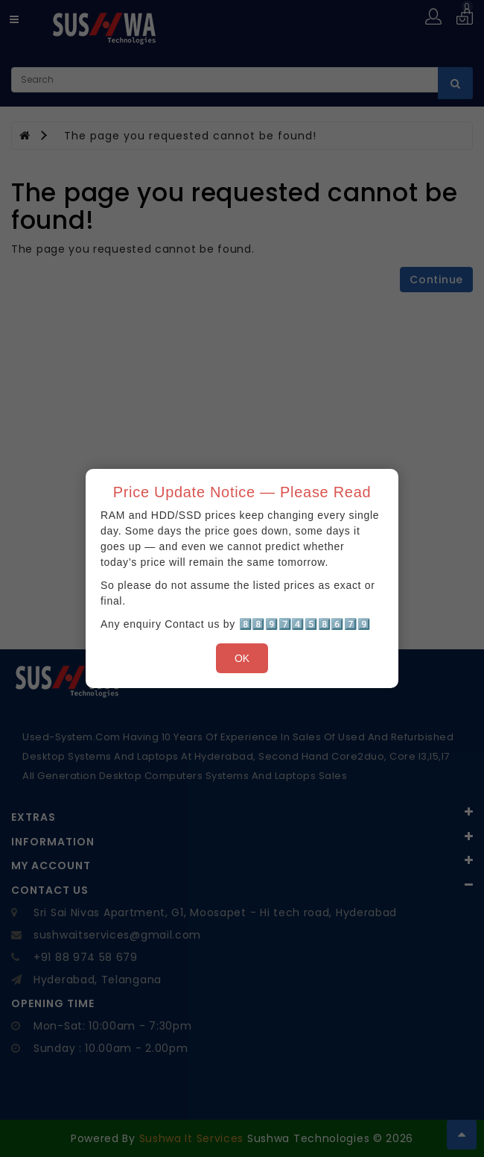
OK (242, 658)
